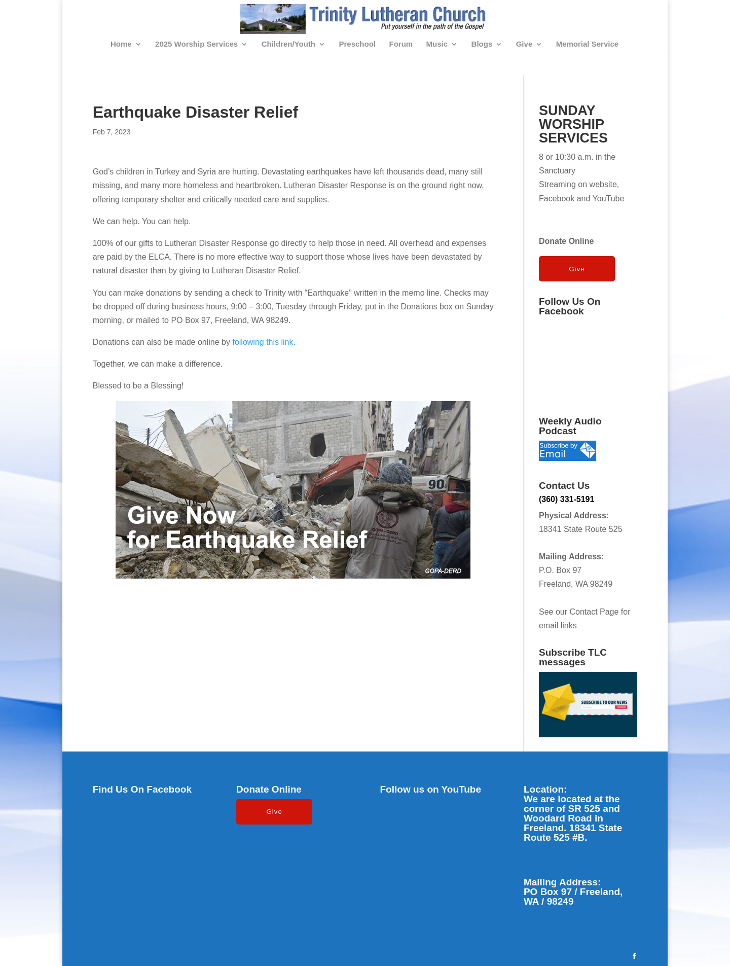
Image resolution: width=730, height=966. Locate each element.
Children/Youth (288, 44)
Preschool (357, 44)
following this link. (264, 342)
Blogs (482, 44)
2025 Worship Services (196, 44)
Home (121, 44)
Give (524, 44)
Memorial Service (587, 44)
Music (437, 44)
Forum (401, 44)
